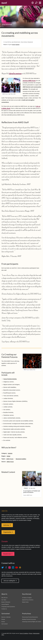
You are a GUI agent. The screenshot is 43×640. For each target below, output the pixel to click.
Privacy (30, 633)
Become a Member (6, 617)
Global (8, 456)
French (13, 44)
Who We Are (4, 597)
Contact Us (4, 608)
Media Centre (25, 602)
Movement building (21, 459)
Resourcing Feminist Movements (30, 617)
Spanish (17, 44)
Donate (3, 619)
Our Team (3, 599)
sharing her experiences (15, 73)
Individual (6, 525)
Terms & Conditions (24, 633)
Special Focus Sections (27, 599)
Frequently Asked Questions (8, 606)
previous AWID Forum (29, 80)
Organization (7, 532)
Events (3, 621)
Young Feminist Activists (10, 379)
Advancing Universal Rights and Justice (31, 621)
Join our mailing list (9, 580)
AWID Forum (9, 459)
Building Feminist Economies (29, 619)
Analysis (10, 453)
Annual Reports (5, 604)
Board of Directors (5, 602)
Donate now (7, 554)
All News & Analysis (27, 597)
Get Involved (4, 623)
